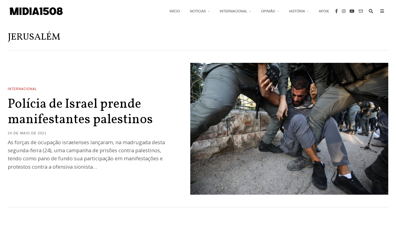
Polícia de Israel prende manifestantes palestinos (80, 112)
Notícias (198, 11)
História (297, 11)
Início (175, 11)
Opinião (268, 11)
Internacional (233, 11)
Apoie (324, 11)
